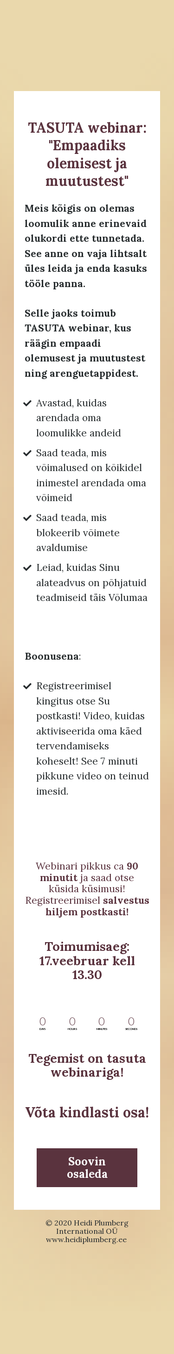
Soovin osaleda (87, 1167)
